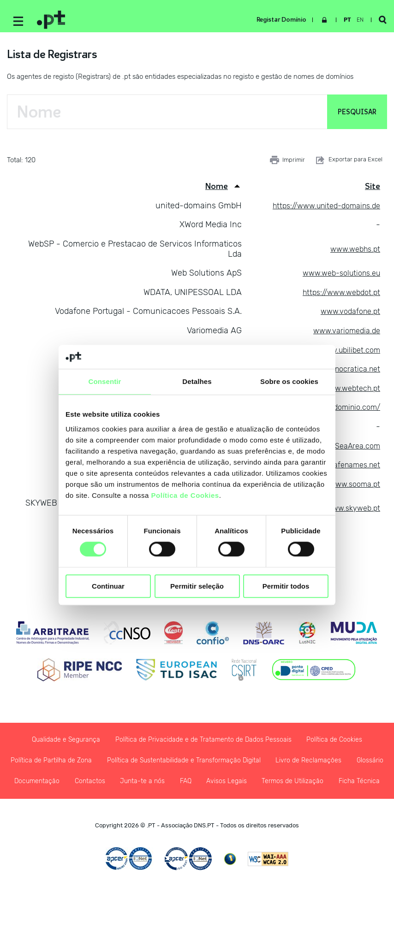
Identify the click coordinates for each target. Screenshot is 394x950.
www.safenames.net (341, 468)
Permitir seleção (197, 586)
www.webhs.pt (353, 252)
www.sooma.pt (352, 487)
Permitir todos (286, 586)
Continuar (108, 586)
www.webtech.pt (349, 391)
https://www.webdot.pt (338, 295)
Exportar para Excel (348, 163)
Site (372, 190)
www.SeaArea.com (344, 449)
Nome (216, 190)
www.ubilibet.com (347, 353)
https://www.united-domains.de (320, 209)
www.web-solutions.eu (337, 276)
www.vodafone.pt (347, 315)
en (356, 20)
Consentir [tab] (105, 381)
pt (343, 20)
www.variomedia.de (343, 334)
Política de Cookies (185, 495)
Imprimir (287, 163)
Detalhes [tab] (196, 381)
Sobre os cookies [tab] (289, 381)
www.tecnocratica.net (339, 372)
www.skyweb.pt (351, 512)
